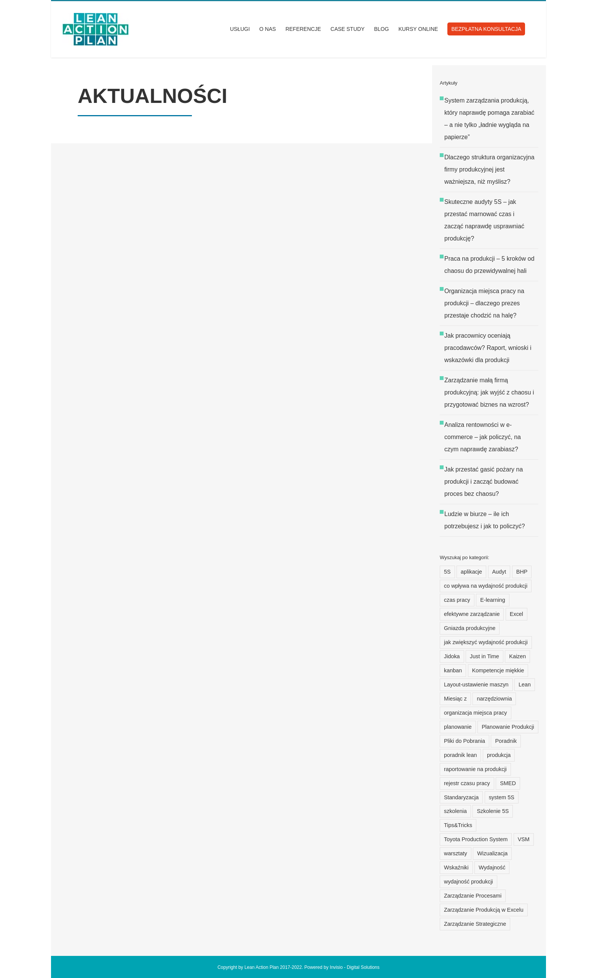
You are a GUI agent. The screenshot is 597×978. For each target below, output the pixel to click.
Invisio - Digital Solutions (355, 967)
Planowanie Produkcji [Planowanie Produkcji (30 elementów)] (508, 727)
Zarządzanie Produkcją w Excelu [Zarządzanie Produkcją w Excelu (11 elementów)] (484, 910)
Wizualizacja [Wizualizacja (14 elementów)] (492, 853)
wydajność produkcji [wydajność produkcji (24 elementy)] (468, 882)
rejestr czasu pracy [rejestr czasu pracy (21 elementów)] (467, 783)
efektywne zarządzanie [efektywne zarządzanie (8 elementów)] (472, 614)
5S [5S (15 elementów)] (447, 572)
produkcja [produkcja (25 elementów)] (499, 755)
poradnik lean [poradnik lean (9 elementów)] (460, 755)
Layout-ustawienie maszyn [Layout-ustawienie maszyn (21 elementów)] (476, 684)
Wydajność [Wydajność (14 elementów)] (492, 867)
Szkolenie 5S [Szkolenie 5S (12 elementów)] (493, 811)
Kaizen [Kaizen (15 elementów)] (517, 656)
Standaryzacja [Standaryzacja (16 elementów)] (461, 797)
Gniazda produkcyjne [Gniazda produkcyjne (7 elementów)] (469, 628)
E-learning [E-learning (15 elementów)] (492, 600)
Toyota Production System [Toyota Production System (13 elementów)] (476, 839)
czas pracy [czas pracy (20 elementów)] (457, 600)
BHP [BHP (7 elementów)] (522, 572)
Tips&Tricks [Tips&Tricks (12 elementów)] (458, 825)
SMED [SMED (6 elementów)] (508, 783)
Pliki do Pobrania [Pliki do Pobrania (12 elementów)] (464, 741)
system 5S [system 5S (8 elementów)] (501, 797)
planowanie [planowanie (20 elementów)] (458, 727)
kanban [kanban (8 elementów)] (453, 670)
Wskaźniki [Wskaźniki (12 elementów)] (456, 867)
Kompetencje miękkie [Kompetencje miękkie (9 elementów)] (498, 670)
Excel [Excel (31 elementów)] (516, 614)
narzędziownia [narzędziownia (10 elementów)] (494, 699)
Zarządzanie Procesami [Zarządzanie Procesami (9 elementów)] (472, 896)
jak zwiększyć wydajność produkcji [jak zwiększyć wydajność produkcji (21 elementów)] (486, 642)
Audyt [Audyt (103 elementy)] (499, 572)
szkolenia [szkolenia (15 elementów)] (455, 811)
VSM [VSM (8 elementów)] (524, 839)
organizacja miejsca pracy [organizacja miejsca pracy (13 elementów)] (475, 713)
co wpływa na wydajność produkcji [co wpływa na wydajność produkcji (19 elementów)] (485, 586)
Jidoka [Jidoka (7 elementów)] (452, 656)
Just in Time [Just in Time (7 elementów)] (484, 656)
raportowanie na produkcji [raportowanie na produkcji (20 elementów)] (475, 769)
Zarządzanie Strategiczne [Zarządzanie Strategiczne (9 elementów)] (475, 924)
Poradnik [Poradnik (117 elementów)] (506, 741)
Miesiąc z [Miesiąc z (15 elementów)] (455, 699)
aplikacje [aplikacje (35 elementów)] (471, 572)
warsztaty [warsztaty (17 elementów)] (455, 853)
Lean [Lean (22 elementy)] (525, 684)
